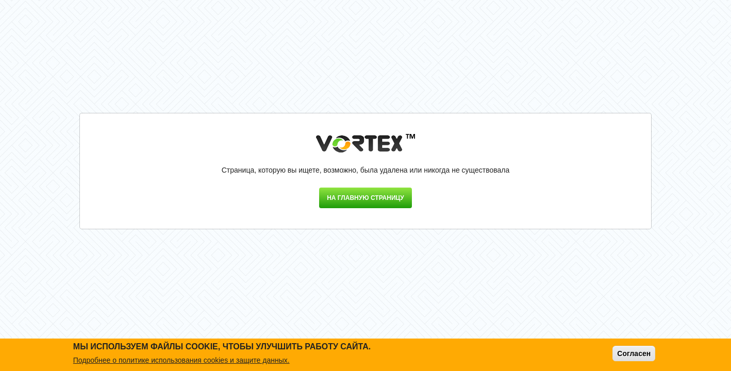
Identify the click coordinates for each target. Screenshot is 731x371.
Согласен (634, 353)
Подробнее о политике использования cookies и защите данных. (181, 360)
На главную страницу (365, 197)
